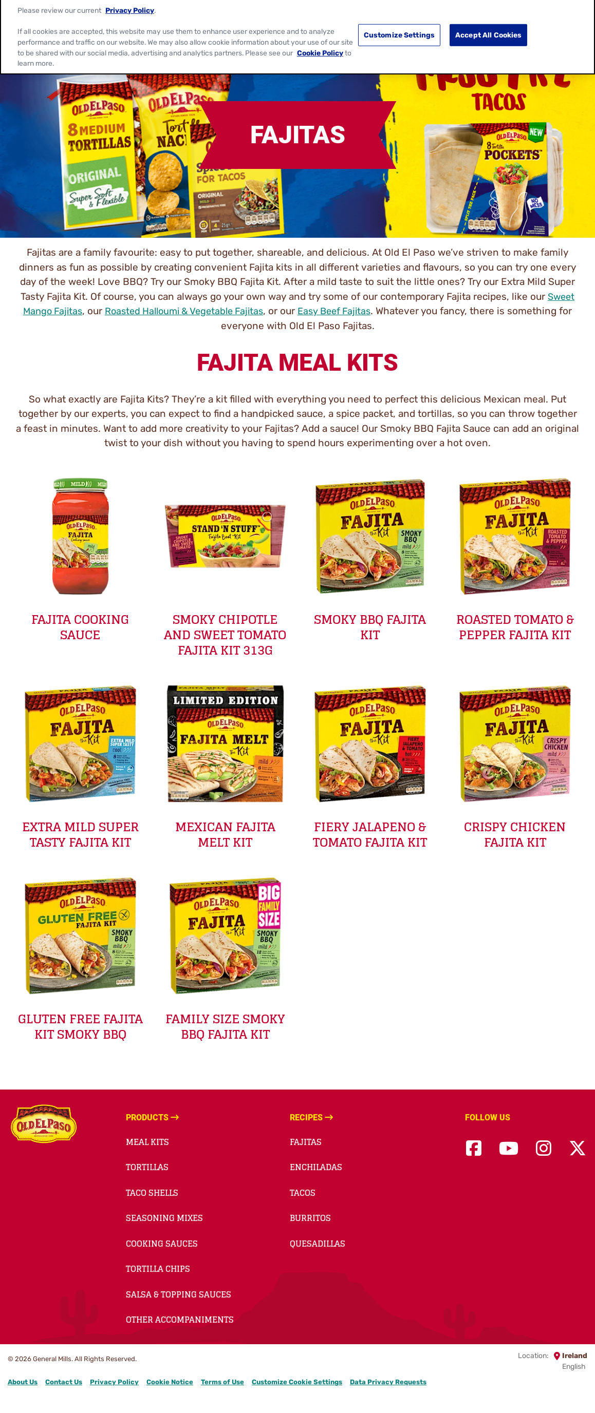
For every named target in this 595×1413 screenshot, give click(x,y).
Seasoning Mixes (164, 1218)
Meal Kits (147, 1142)
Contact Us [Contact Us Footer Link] (63, 1382)
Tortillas (147, 1167)
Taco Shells (152, 1193)
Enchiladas (316, 1167)
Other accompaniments (180, 1319)
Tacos (302, 1193)
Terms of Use (222, 1382)
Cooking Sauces (162, 1243)
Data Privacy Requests (388, 1382)
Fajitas (306, 1142)
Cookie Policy (320, 41)
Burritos (310, 1218)
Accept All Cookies (488, 24)
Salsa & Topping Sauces (178, 1294)
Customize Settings (399, 24)
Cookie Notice (169, 1382)
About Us (23, 1382)
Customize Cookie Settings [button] (297, 1382)
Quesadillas (317, 1243)
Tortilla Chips (158, 1269)
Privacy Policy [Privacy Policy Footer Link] (114, 1382)
